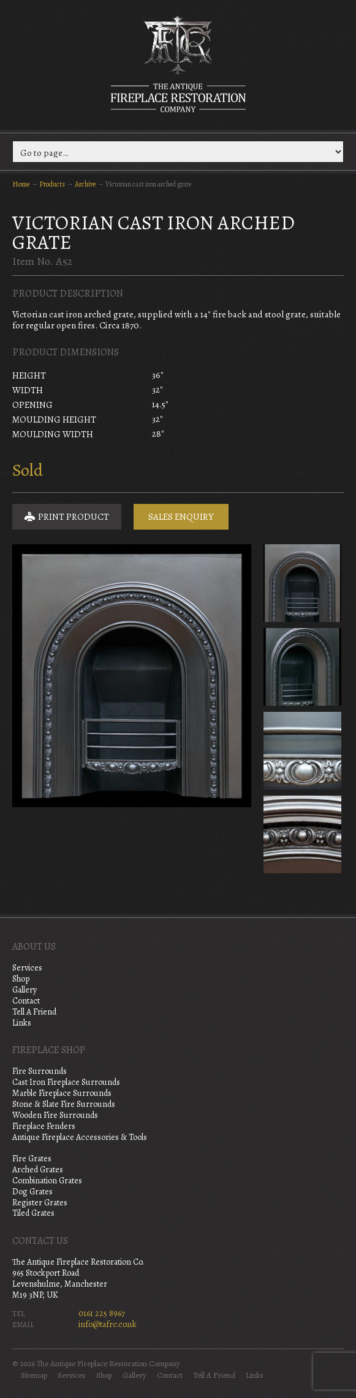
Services (27, 968)
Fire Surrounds (39, 1071)
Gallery (24, 990)
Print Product (67, 517)
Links (21, 1023)
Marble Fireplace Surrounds (62, 1093)
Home (20, 184)
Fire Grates (31, 1158)
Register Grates (39, 1202)
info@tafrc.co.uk (107, 1324)
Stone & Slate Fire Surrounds (63, 1104)
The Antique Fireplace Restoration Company (178, 64)
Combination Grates (47, 1180)
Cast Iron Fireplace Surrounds (66, 1082)
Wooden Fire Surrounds (55, 1115)
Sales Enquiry (181, 517)
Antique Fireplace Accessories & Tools (79, 1137)
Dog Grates (32, 1191)
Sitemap (34, 1375)
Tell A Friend (34, 1012)
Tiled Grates (33, 1213)
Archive (85, 184)
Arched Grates (37, 1169)
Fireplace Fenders (43, 1126)
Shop (20, 979)
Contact (26, 1001)
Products (52, 184)
